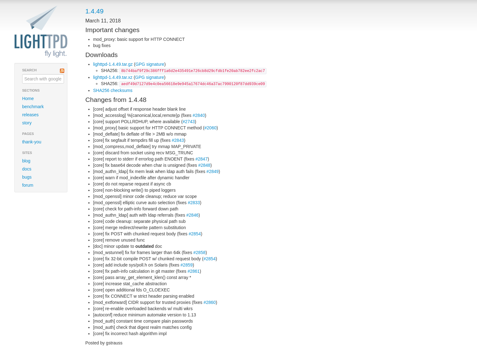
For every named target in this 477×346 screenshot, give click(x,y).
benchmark (33, 106)
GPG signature (149, 64)
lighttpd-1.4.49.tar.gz (113, 64)
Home (28, 98)
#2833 (194, 202)
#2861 (193, 271)
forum (27, 185)
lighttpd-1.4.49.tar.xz (112, 77)
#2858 (199, 252)
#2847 (202, 158)
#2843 (178, 140)
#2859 (187, 264)
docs (27, 168)
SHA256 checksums (112, 90)
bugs (27, 177)
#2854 (195, 233)
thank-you (31, 141)
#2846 (192, 215)
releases (30, 114)
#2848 (204, 165)
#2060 (210, 127)
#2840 (199, 115)
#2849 (213, 171)
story (27, 122)
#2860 (209, 302)
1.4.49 (94, 11)
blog (26, 160)
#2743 (189, 121)
